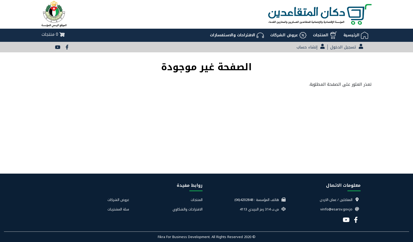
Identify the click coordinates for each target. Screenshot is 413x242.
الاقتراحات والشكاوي (188, 209)
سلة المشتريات (118, 209)
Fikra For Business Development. (185, 237)
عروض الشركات (118, 200)
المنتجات (197, 200)
